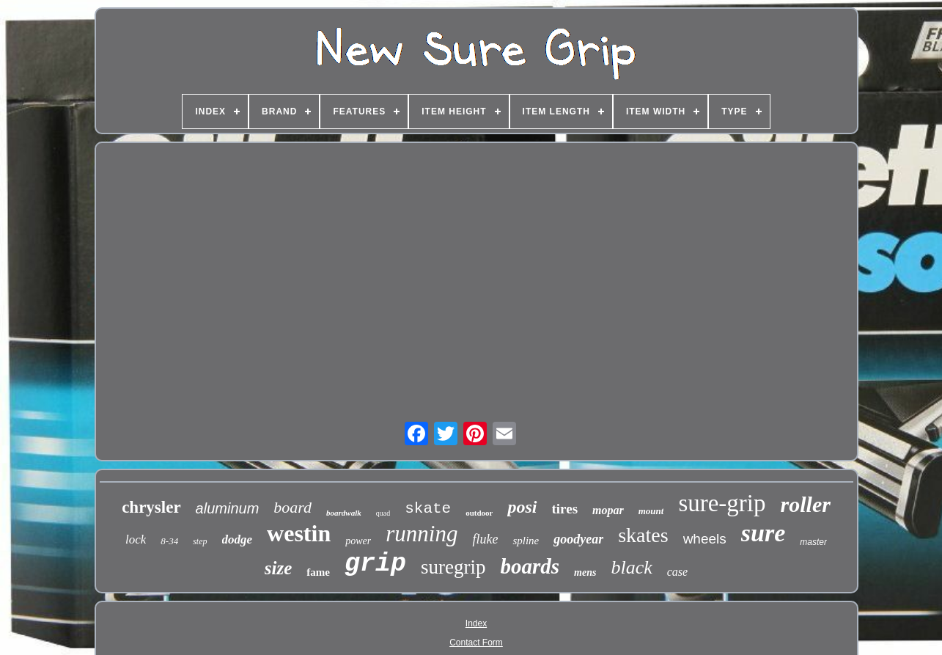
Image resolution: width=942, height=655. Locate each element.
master (813, 542)
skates (643, 535)
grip (375, 564)
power (358, 540)
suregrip (453, 567)
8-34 (169, 540)
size (278, 568)
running (421, 533)
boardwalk (343, 512)
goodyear (578, 539)
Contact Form (476, 642)
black (631, 567)
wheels (704, 538)
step (200, 541)
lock (135, 539)
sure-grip (721, 503)
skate (428, 508)
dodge (237, 539)
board (292, 507)
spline (525, 540)
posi (522, 506)
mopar (608, 510)
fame (318, 572)
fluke (485, 539)
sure (763, 532)
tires (565, 508)
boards (529, 566)
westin (299, 533)
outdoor (479, 512)
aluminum (228, 508)
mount (651, 510)
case (677, 572)
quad (383, 513)
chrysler (151, 507)
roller (806, 504)
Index (476, 623)
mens (585, 572)
